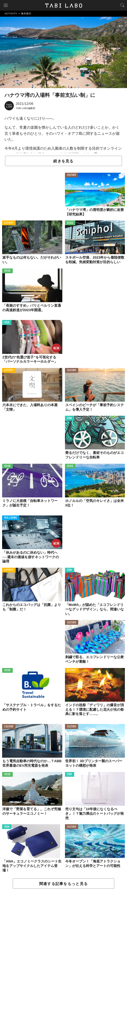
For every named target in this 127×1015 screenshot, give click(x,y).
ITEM (6, 322)
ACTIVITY (9, 223)
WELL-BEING (10, 518)
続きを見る (63, 161)
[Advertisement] (63, 952)
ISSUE (70, 223)
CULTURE (71, 175)
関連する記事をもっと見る (63, 884)
